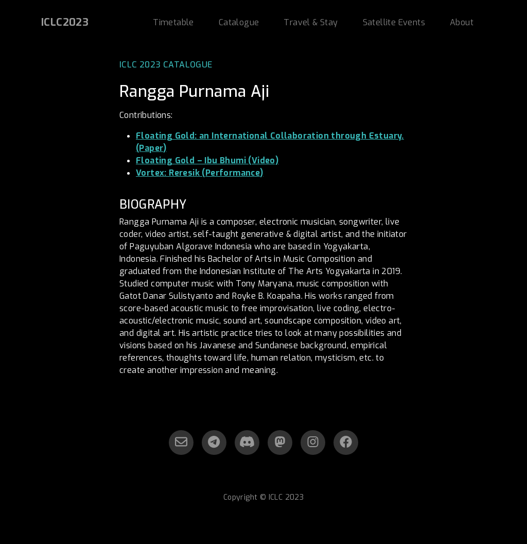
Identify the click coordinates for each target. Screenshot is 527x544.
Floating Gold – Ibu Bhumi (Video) (207, 160)
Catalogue (239, 22)
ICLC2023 (65, 22)
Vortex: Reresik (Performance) (200, 172)
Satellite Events (394, 22)
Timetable (173, 22)
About (461, 22)
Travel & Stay (311, 22)
